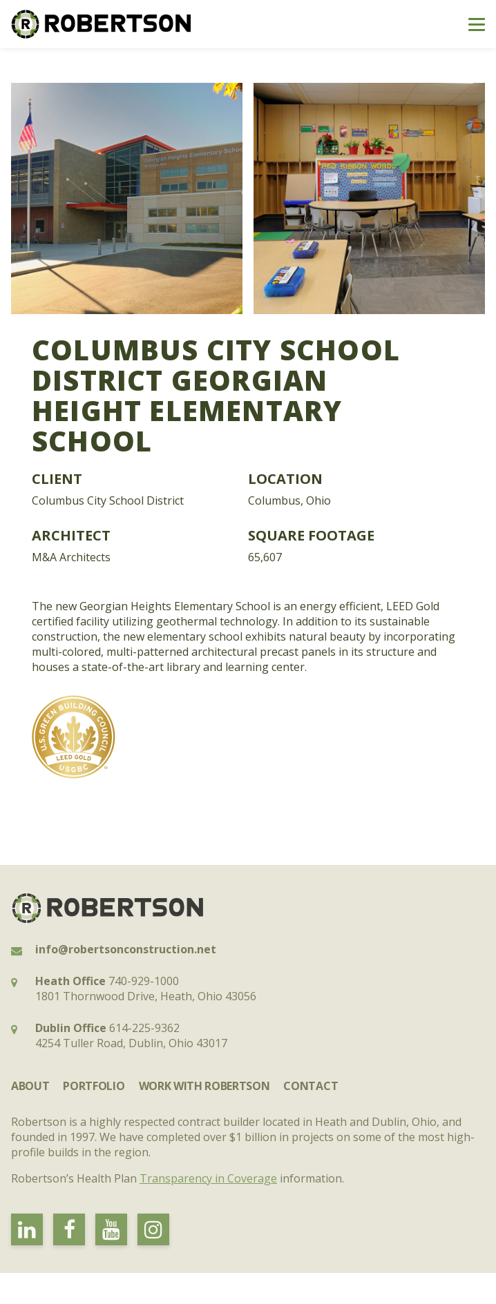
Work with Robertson (204, 1085)
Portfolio (93, 1085)
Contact (310, 1085)
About (30, 1085)
